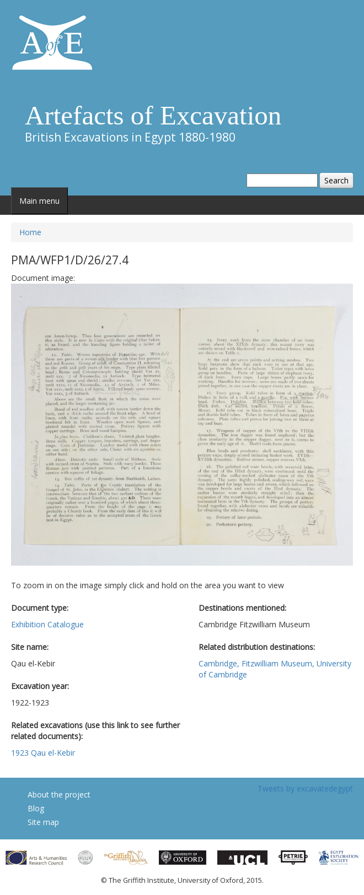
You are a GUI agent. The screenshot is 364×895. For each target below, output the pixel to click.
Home (30, 232)
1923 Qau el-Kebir (43, 752)
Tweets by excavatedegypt (305, 788)
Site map (43, 822)
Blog (36, 808)
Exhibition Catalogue (47, 624)
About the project (59, 794)
